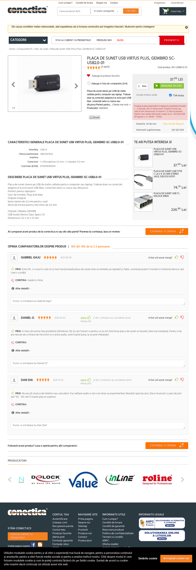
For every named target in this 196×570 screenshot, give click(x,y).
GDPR (55, 545)
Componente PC (25, 49)
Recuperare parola (62, 523)
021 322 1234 (178, 130)
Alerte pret (58, 534)
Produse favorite (61, 531)
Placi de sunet (41, 49)
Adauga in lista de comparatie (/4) (109, 84)
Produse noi (104, 40)
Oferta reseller (110, 541)
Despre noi (101, 3)
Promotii (171, 40)
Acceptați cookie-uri (176, 558)
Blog (120, 40)
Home (12, 49)
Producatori (85, 538)
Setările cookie (147, 558)
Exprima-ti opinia (163, 231)
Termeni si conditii (112, 534)
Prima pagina (85, 516)
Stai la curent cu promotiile (22, 534)
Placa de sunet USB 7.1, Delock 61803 (167, 195)
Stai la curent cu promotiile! (73, 40)
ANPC (105, 538)
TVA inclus (178, 96)
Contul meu (59, 527)
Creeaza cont (59, 520)
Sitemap (82, 523)
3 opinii (105, 67)
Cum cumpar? (65, 3)
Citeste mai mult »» (121, 105)
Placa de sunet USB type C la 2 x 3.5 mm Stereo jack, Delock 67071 (168, 174)
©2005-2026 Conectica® (116, 545)
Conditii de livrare (84, 3)
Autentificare (59, 516)
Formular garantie (62, 538)
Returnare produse (113, 527)
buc (144, 86)
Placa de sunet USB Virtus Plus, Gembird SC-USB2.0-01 (168, 152)
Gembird (103, 108)
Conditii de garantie (113, 523)
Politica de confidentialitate (118, 531)
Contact (114, 3)
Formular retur (60, 541)
